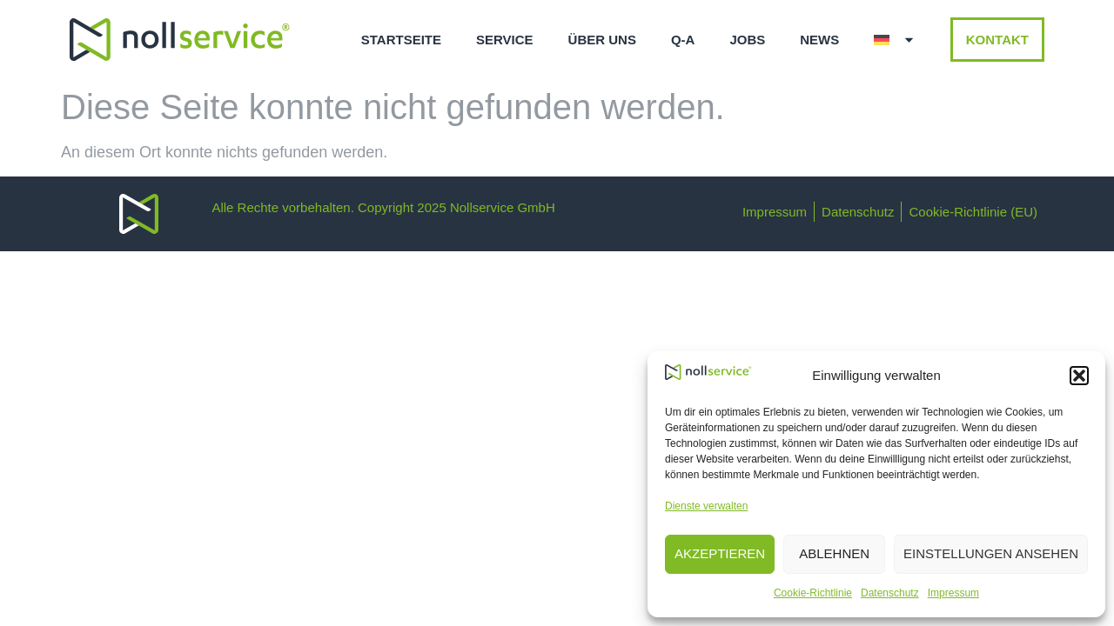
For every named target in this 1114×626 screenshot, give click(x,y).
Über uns (602, 39)
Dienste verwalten (706, 506)
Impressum (953, 593)
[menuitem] (894, 40)
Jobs (747, 39)
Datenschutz (890, 593)
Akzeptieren (719, 553)
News (819, 39)
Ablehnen (834, 553)
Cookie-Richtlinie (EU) (973, 211)
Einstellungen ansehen (990, 553)
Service (505, 39)
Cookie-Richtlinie (813, 593)
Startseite (401, 39)
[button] (1079, 375)
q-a (683, 39)
